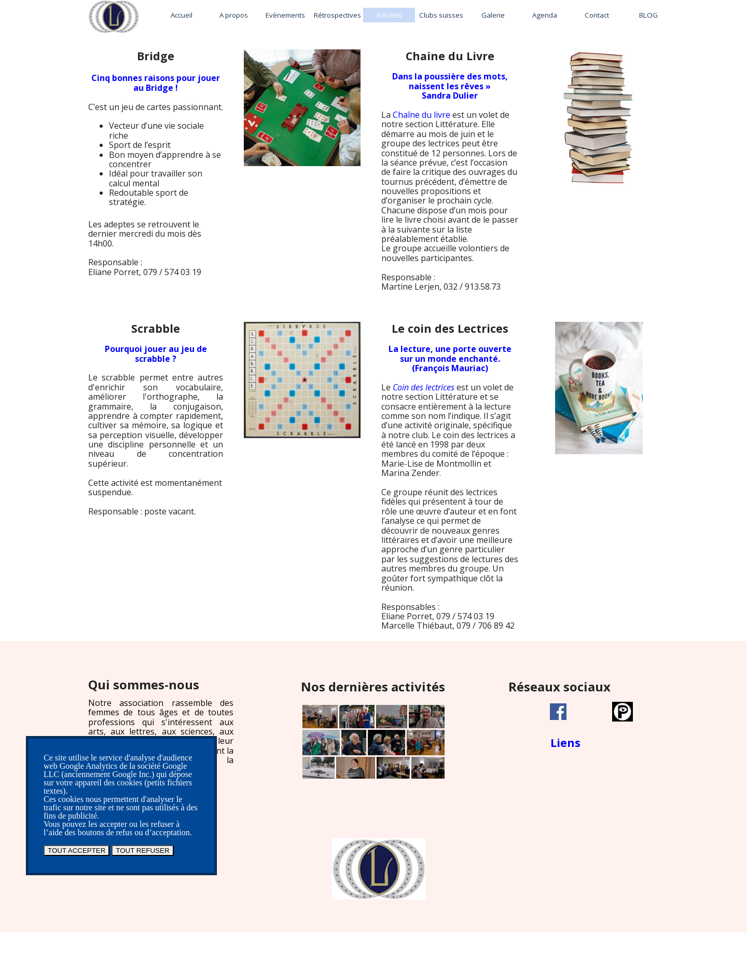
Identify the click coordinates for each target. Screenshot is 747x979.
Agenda (544, 15)
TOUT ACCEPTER (76, 850)
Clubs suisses (441, 15)
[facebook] (558, 711)
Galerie (493, 15)
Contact (597, 15)
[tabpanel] (155, 172)
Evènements (285, 15)
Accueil (181, 15)
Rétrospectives (337, 15)
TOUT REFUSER (142, 850)
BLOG (648, 15)
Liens (565, 742)
